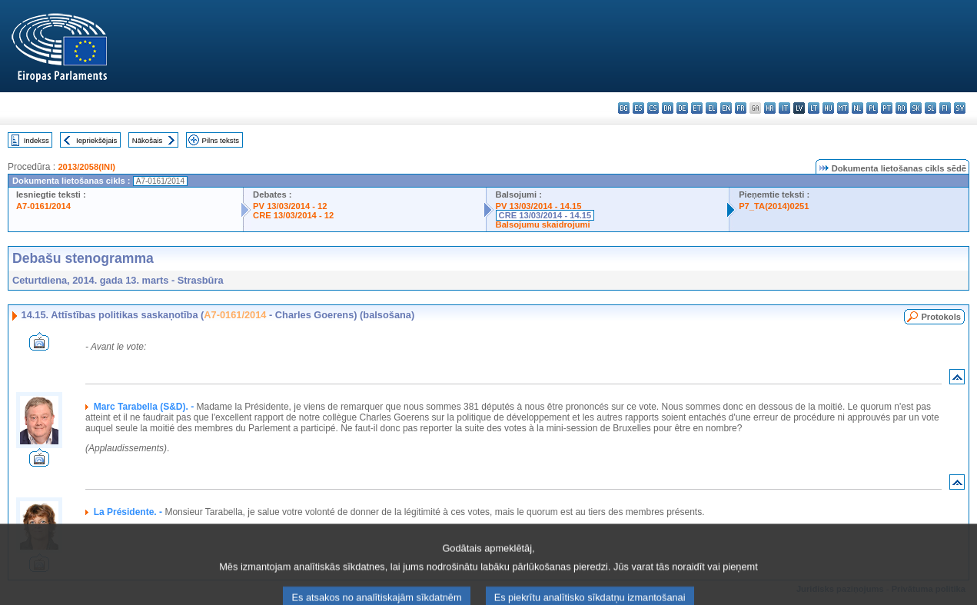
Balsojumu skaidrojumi (543, 224)
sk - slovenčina (916, 108)
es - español (638, 108)
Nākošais (147, 140)
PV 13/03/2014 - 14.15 (539, 206)
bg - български (624, 108)
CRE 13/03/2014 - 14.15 (545, 215)
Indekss (36, 140)
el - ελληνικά (711, 108)
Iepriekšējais (96, 140)
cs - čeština (653, 108)
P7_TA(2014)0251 (774, 206)
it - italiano (784, 108)
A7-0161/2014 (43, 206)
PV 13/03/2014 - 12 (290, 206)
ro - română (901, 108)
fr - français (740, 108)
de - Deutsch (682, 108)
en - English (726, 108)
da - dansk (667, 108)
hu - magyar (828, 108)
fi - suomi (945, 108)
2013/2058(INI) (86, 166)
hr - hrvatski (770, 108)
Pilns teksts (221, 140)
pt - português (886, 108)
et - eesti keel (697, 108)
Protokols (941, 316)
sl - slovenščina (930, 108)
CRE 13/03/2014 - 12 (293, 215)
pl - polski (872, 108)
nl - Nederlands (857, 108)
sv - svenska (959, 108)
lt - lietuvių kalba (813, 108)
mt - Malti (843, 108)
